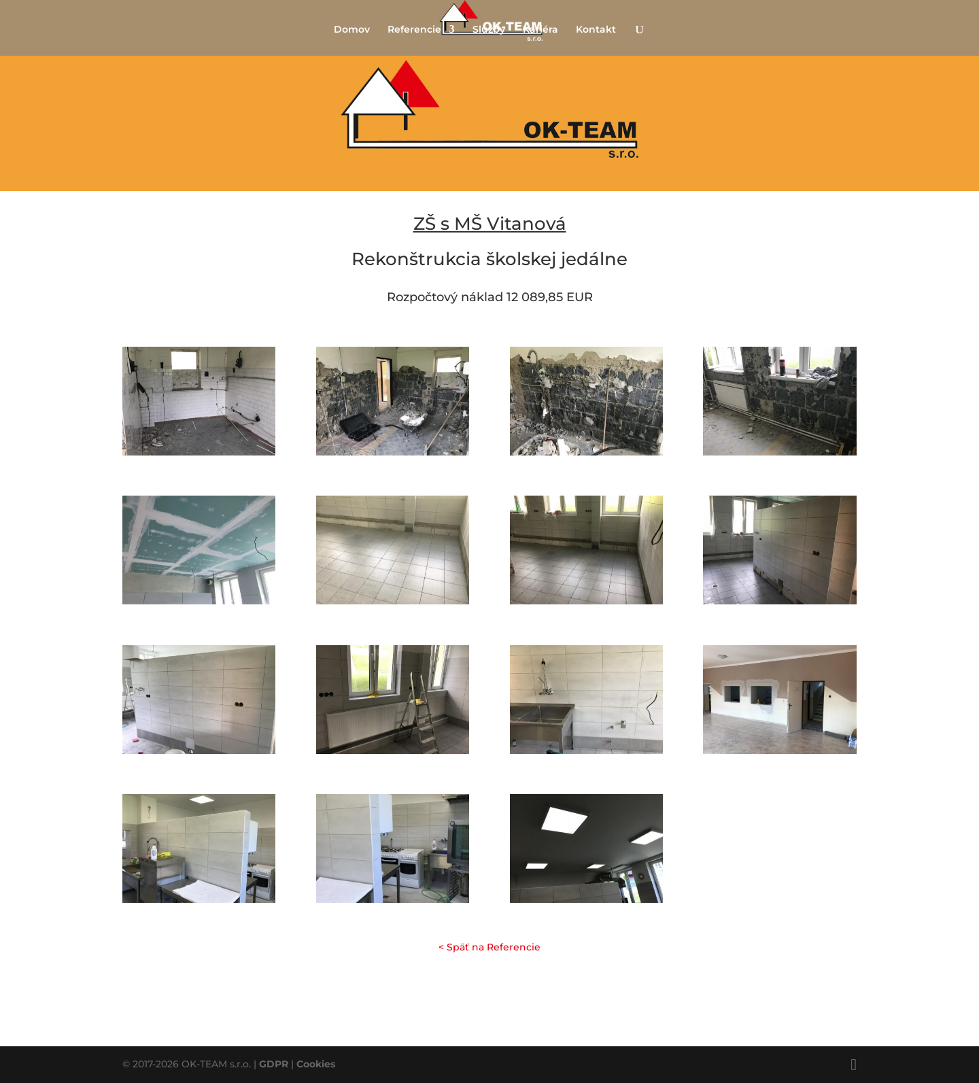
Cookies (315, 1064)
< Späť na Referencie (489, 947)
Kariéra (540, 29)
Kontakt (596, 29)
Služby (489, 29)
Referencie (414, 29)
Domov (352, 29)
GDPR (273, 1064)
